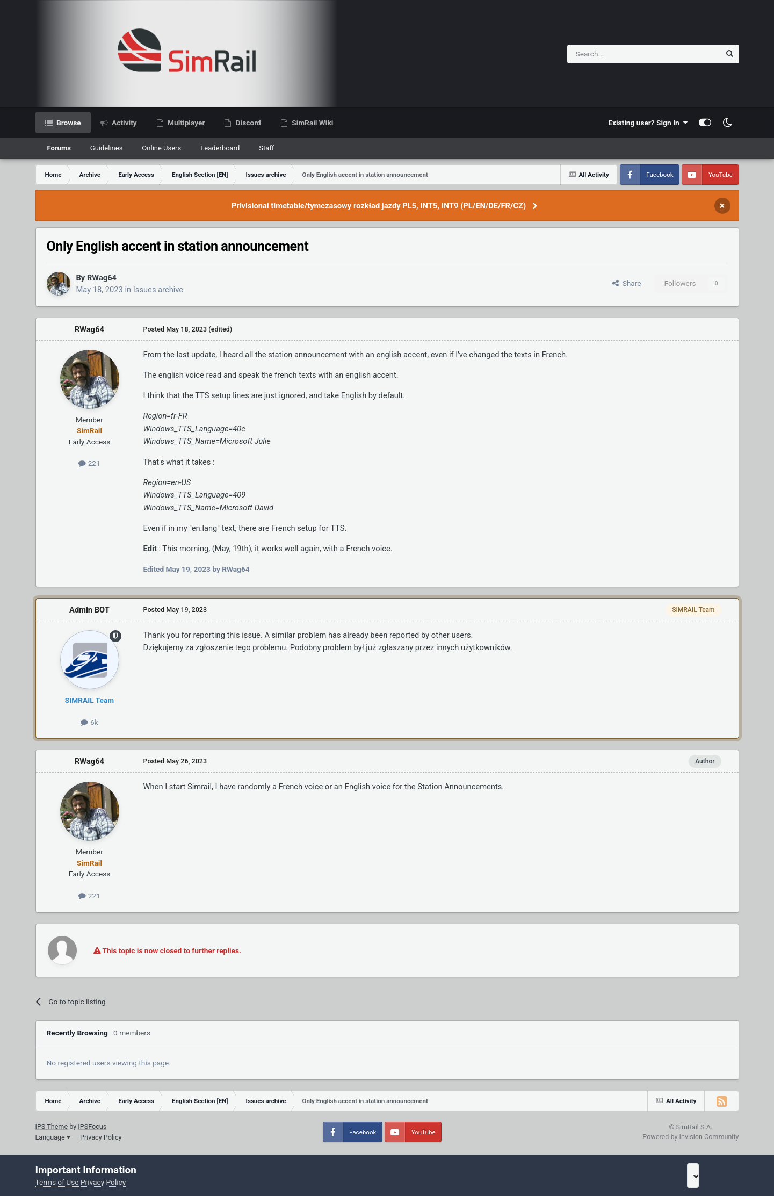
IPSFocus (92, 1126)
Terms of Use (57, 1182)
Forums (59, 148)
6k (89, 722)
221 (89, 463)
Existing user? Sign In (648, 122)
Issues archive (158, 289)
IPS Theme (51, 1126)
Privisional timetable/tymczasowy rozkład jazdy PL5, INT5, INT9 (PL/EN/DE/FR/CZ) (379, 206)
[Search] (617, 54)
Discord (247, 122)
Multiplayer (185, 122)
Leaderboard (220, 148)
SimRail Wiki (312, 122)
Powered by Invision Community (690, 1137)
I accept (707, 1175)
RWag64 (102, 278)
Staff (266, 148)
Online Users (161, 148)
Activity (123, 122)
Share (626, 283)
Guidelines (106, 148)
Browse (68, 122)
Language (52, 1137)
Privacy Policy (101, 1137)
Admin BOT (89, 610)
